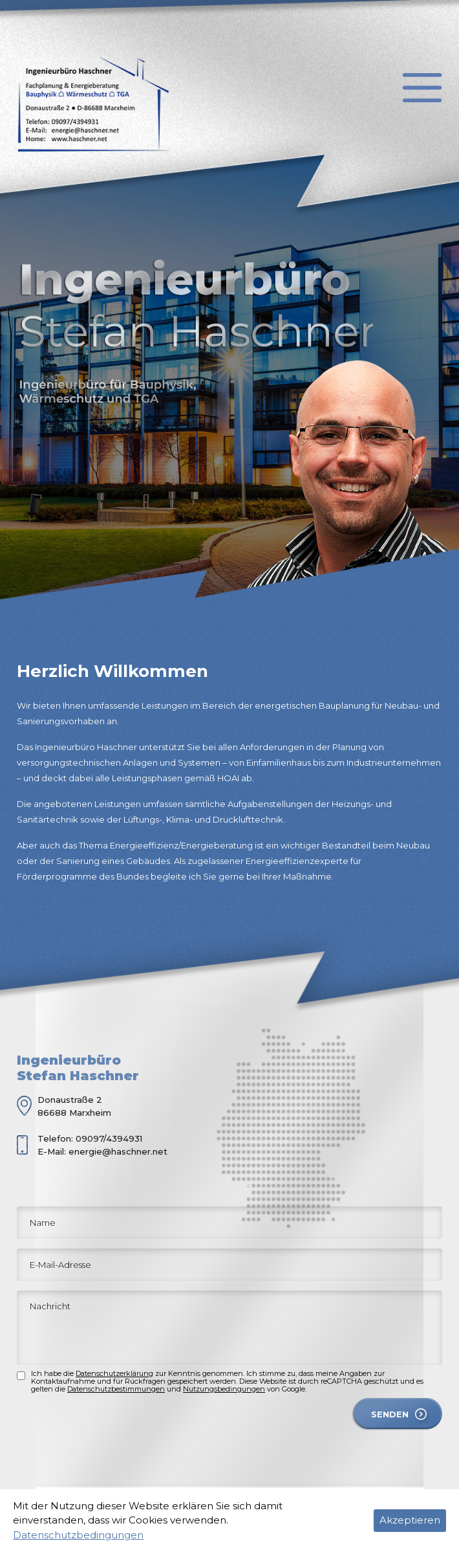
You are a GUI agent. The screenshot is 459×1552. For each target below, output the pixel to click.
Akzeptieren (409, 1520)
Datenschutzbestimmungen (116, 1388)
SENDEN (390, 1414)
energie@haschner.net (118, 1151)
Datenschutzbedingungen (78, 1535)
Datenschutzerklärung (114, 1373)
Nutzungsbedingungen (224, 1388)
